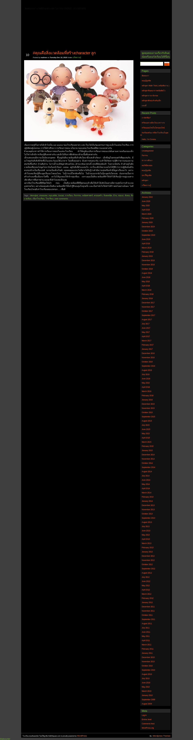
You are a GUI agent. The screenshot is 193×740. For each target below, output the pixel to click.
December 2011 (148, 607)
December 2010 (148, 657)
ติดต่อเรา (45, 4)
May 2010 (146, 687)
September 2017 (148, 315)
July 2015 (145, 425)
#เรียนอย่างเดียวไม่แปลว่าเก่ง (153, 123)
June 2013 (146, 531)
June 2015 (146, 429)
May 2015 (146, 434)
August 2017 (147, 320)
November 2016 (148, 358)
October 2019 (147, 231)
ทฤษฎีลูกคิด (60, 4)
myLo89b (53, 195)
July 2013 (145, 526)
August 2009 (147, 704)
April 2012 (146, 590)
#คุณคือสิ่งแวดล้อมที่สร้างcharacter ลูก (64, 53)
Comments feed (148, 724)
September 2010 (148, 670)
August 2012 (147, 573)
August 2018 (147, 273)
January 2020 (147, 222)
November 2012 (148, 560)
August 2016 (147, 370)
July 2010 (145, 678)
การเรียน (69, 195)
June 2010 (146, 683)
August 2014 (147, 472)
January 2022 (147, 197)
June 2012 (146, 581)
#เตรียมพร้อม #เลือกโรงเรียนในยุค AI (154, 134)
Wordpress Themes (161, 736)
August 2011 (147, 624)
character (43, 195)
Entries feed (146, 719)
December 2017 (148, 303)
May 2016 (146, 383)
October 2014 (147, 463)
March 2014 (146, 493)
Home (33, 3)
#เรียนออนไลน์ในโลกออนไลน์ (153, 128)
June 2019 (146, 239)
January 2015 (147, 450)
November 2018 (148, 265)
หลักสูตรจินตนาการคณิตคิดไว (85, 4)
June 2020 (146, 201)
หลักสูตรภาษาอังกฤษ (40, 8)
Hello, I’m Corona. (149, 139)
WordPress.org (148, 728)
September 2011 (148, 619)
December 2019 (148, 227)
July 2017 (145, 324)
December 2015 (148, 404)
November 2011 (148, 611)
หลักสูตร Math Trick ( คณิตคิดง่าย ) (121, 4)
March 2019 (146, 248)
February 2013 (147, 548)
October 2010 (147, 666)
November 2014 (148, 459)
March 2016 (146, 391)
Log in (144, 715)
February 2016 (147, 396)
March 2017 (146, 341)
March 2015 (146, 442)
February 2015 (147, 446)
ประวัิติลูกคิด (147, 175)
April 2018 (146, 286)
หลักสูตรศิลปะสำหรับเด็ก (67, 8)
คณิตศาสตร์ (87, 195)
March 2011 (146, 645)
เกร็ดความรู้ (77, 57)
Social (61, 195)
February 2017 (147, 345)
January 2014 (147, 501)
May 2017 (146, 332)
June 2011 (146, 632)
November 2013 (148, 510)
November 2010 (148, 662)
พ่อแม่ (120, 195)
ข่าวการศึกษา (147, 160)
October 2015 (147, 412)
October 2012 (147, 564)
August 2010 (147, 674)
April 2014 (146, 488)
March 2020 (146, 214)
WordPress (82, 736)
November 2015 (148, 408)
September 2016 (148, 366)
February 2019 (147, 252)
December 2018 (148, 260)
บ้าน (115, 195)
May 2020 (146, 205)
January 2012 (147, 602)
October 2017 (147, 311)
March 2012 (146, 594)
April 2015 (146, 438)
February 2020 (147, 218)
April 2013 (146, 539)
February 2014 (147, 497)
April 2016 (146, 387)
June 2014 (146, 480)
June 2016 (146, 379)
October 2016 (147, 362)
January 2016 (147, 400)
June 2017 (146, 328)
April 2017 (146, 336)
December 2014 (148, 455)
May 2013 (146, 535)
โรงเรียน (49, 199)
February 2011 (147, 649)
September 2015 (148, 417)
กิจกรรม (77, 195)
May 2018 (146, 281)
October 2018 (147, 269)
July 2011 (145, 628)
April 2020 (146, 210)
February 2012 (147, 598)
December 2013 (148, 505)
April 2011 (146, 640)
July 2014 (145, 476)
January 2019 (147, 256)
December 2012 (148, 556)
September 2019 (148, 235)
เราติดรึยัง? (146, 118)
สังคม (127, 195)
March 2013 (146, 543)
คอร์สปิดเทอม (147, 165)
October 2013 (147, 514)
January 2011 (147, 653)
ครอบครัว (98, 195)
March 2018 (146, 290)
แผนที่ (146, 4)
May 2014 (146, 484)
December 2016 (148, 353)
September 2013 (148, 518)
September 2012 (148, 569)
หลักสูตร (145, 180)
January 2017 (147, 349)
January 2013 (147, 552)
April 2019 (146, 243)
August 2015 (147, 421)
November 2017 (148, 307)
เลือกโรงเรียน (38, 199)
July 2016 (145, 374)
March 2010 (146, 691)
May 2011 (146, 636)
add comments (61, 199)
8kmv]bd (34, 195)
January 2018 (147, 298)
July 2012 (145, 577)
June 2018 (146, 277)
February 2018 (147, 294)
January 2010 (147, 695)
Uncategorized (147, 151)
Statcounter (5, 739)
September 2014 (148, 467)
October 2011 (147, 615)
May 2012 (146, 586)
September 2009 (148, 700)
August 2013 (147, 522)
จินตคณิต (108, 195)
